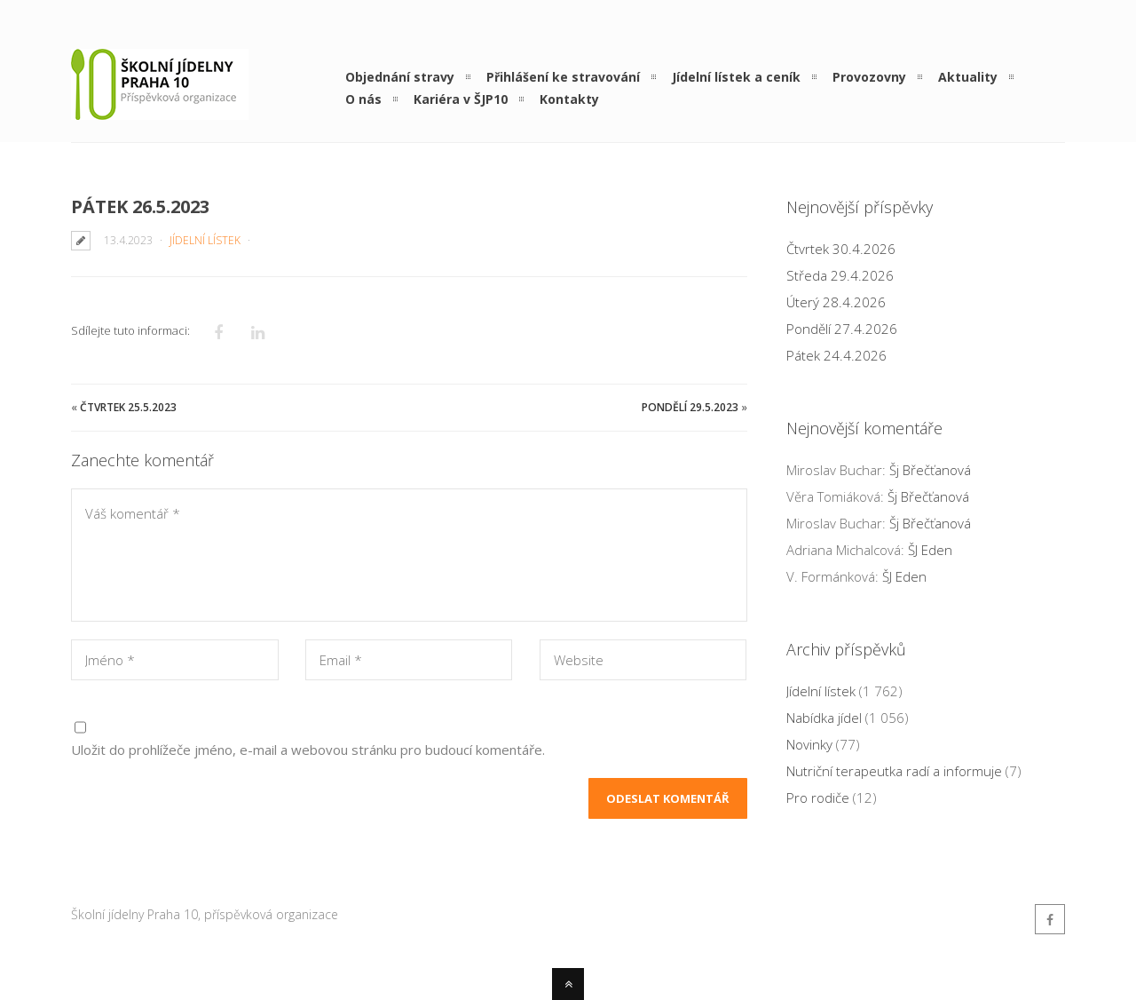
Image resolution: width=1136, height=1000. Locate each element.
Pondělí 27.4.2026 (841, 328)
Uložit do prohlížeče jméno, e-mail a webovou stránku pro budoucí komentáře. (308, 749)
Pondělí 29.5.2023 (690, 407)
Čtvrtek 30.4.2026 (840, 249)
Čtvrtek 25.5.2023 (128, 407)
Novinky (809, 744)
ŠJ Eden (930, 550)
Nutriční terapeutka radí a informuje (894, 771)
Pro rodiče (817, 797)
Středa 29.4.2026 (840, 275)
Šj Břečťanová (930, 470)
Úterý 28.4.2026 (836, 302)
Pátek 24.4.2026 (836, 355)
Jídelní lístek (205, 240)
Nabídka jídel (824, 717)
